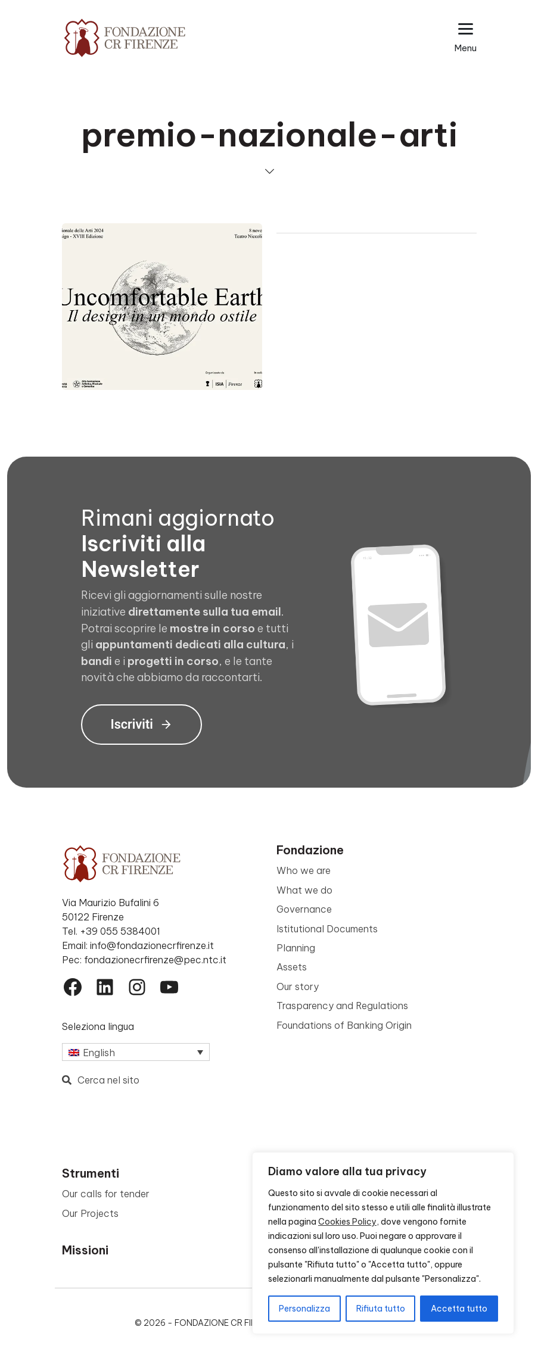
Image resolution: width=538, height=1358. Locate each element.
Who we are (303, 870)
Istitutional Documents (327, 929)
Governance (304, 909)
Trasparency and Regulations (342, 1006)
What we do (304, 890)
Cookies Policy (347, 1221)
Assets (291, 967)
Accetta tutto (459, 1308)
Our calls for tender (106, 1194)
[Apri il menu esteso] (466, 37)
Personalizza (304, 1308)
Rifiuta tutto (380, 1308)
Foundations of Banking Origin (344, 1025)
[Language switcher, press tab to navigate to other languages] (136, 1052)
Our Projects (90, 1213)
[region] (383, 1243)
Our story (297, 986)
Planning (295, 948)
